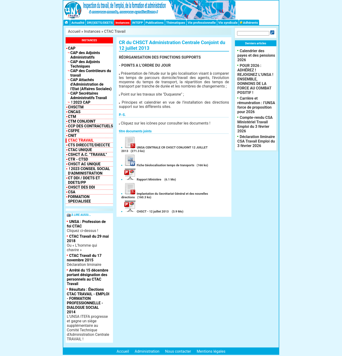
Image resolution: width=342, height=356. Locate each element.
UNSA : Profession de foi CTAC (86, 223)
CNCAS (74, 112)
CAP (72, 48)
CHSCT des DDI (81, 187)
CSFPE (73, 131)
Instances (122, 22)
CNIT (72, 135)
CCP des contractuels (90, 126)
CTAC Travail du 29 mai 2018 (88, 238)
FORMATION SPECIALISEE (79, 198)
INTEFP (137, 22)
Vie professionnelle (202, 22)
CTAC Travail (115, 31)
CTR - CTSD (78, 159)
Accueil (74, 31)
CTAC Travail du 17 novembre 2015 (84, 257)
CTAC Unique (80, 150)
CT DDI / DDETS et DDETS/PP (84, 180)
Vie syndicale (228, 22)
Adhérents (249, 22)
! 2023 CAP (80, 102)
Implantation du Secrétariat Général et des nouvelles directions (164, 195)
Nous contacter (178, 351)
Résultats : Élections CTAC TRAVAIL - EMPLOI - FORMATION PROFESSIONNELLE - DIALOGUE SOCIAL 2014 (88, 300)
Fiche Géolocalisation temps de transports (159, 165)
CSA (71, 192)
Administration (147, 351)
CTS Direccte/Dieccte (89, 145)
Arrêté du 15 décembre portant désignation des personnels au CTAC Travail (87, 277)
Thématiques (175, 22)
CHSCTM (76, 107)
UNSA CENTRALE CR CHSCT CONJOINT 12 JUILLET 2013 (164, 149)
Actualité (77, 22)
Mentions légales (211, 351)
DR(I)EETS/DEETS (100, 22)
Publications (155, 22)
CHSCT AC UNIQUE (84, 164)
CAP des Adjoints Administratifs (85, 55)
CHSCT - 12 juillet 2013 (146, 211)
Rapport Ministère (143, 179)
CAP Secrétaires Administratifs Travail (88, 95)
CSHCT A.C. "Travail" (87, 154)
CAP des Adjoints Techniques (85, 64)
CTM (72, 116)
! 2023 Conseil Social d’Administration (89, 171)
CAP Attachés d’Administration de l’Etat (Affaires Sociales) (91, 84)
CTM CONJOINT (82, 121)
